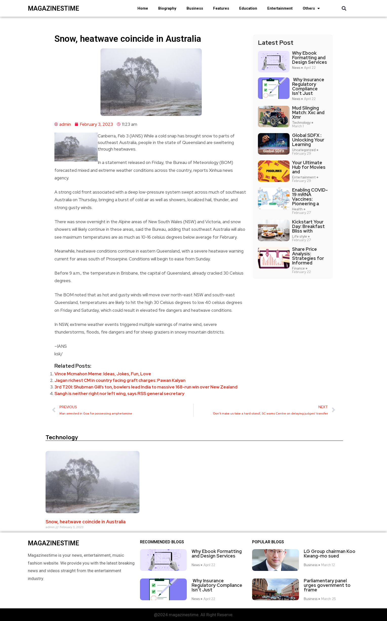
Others (311, 8)
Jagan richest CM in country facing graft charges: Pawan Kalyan (120, 380)
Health (297, 209)
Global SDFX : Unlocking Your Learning (308, 140)
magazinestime (53, 8)
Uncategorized (304, 150)
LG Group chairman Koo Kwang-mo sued (329, 553)
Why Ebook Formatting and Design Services (309, 58)
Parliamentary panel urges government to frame (327, 585)
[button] (344, 8)
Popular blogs (268, 542)
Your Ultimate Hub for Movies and (308, 167)
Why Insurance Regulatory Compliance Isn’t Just (308, 86)
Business (195, 8)
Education (248, 8)
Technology (301, 123)
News (296, 68)
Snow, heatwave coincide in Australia (86, 522)
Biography (167, 8)
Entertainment (280, 8)
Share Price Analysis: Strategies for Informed (308, 256)
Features (221, 8)
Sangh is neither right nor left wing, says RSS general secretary (119, 393)
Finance (298, 268)
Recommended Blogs (162, 542)
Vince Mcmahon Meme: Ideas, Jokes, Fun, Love (102, 374)
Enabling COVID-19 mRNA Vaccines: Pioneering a (310, 197)
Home (142, 8)
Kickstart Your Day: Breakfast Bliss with (308, 226)
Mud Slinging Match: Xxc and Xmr (308, 112)
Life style (299, 236)
